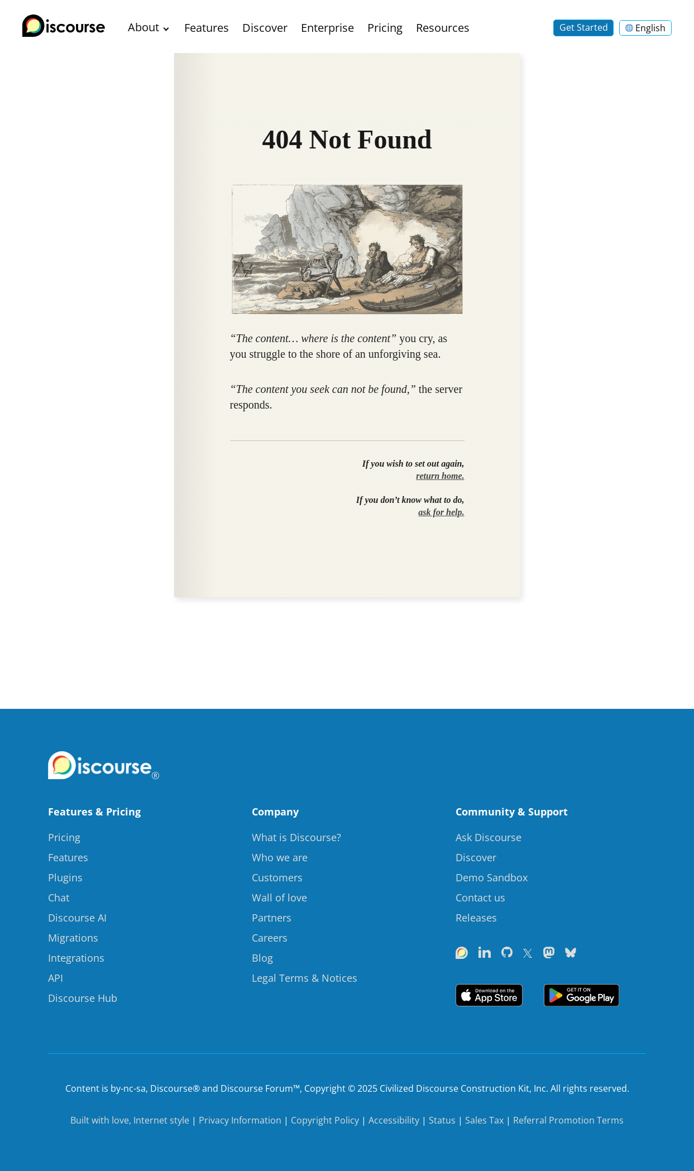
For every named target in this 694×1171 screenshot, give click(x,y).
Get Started (583, 27)
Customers (277, 877)
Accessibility (393, 1120)
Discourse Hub (82, 998)
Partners (271, 917)
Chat (58, 897)
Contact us (480, 897)
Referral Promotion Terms (568, 1120)
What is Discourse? (296, 837)
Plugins (65, 877)
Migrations (73, 937)
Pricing (385, 27)
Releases (476, 917)
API (55, 978)
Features (206, 27)
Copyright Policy (325, 1120)
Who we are (280, 857)
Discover (265, 27)
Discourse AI (77, 917)
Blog (262, 957)
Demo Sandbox (492, 877)
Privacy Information (240, 1120)
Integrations (76, 957)
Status (442, 1120)
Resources (443, 27)
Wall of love (279, 897)
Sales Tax (484, 1120)
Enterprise (327, 27)
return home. (440, 476)
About (143, 27)
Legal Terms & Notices (304, 978)
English (645, 28)
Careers (270, 937)
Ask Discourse (488, 837)
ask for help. (441, 512)
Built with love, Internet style (129, 1120)
